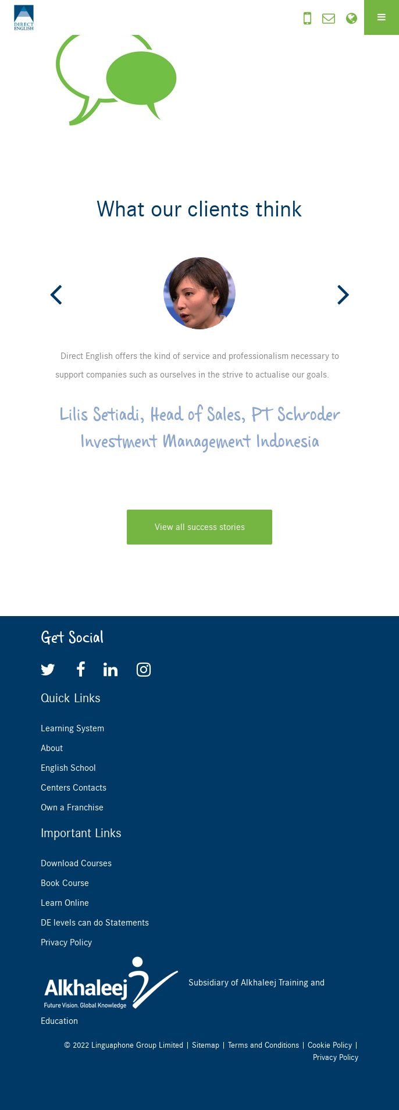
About (52, 748)
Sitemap (205, 1045)
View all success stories (200, 527)
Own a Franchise (72, 807)
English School (68, 768)
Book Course (65, 883)
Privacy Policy (66, 942)
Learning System (72, 728)
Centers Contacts (73, 787)
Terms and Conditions (263, 1045)
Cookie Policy (330, 1045)
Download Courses (76, 863)
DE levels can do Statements (95, 922)
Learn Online (65, 903)
